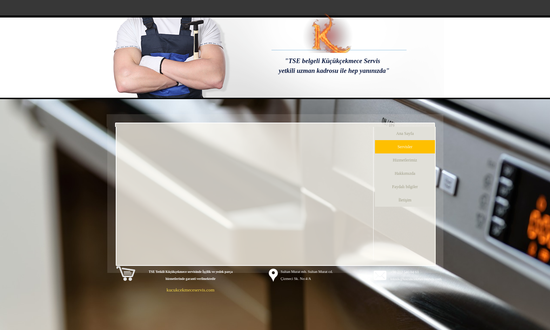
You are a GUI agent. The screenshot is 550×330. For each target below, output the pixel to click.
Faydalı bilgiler (405, 186)
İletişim (404, 200)
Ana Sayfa (405, 133)
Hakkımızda (405, 173)
